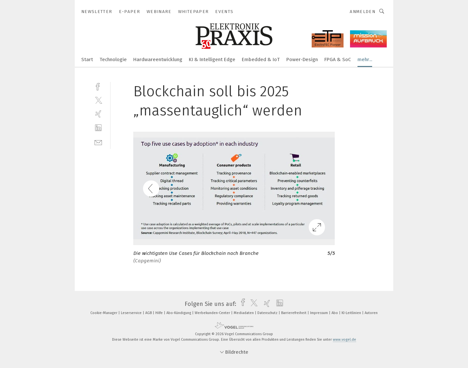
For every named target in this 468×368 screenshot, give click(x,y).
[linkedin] (98, 128)
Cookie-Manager (104, 313)
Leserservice (132, 313)
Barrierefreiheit (294, 313)
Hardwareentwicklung (157, 59)
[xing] (98, 114)
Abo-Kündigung (179, 313)
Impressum (319, 313)
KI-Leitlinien (352, 313)
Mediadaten (244, 313)
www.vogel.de (344, 339)
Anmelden (362, 11)
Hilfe (159, 313)
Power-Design (302, 59)
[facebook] (98, 86)
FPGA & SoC (337, 59)
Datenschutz (268, 313)
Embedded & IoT (261, 59)
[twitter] (98, 100)
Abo (335, 313)
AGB (149, 313)
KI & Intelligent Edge (212, 59)
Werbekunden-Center (213, 313)
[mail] (98, 142)
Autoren (371, 313)
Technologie (113, 59)
